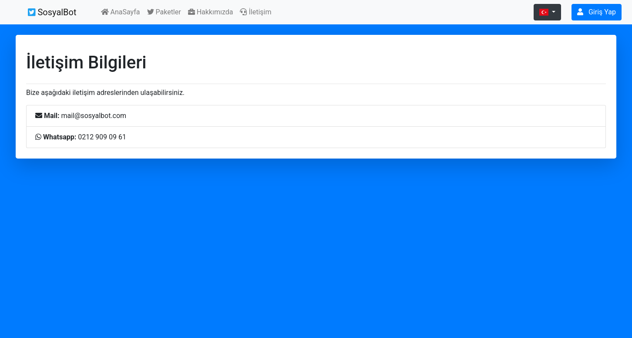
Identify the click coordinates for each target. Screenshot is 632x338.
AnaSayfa (120, 12)
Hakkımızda (210, 12)
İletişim (255, 12)
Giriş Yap (596, 12)
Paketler (164, 12)
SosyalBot (52, 12)
